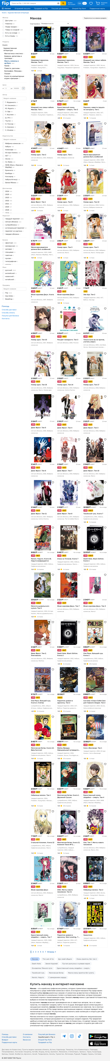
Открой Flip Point (79, 8)
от (6, 88)
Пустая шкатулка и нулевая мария (76, 964)
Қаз (79, 3)
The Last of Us (48, 959)
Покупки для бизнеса (10, 316)
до (16, 88)
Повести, (12, 68)
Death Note (36, 964)
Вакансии (27, 1040)
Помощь (5, 1034)
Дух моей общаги (65, 959)
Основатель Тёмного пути (42, 968)
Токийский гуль (38, 973)
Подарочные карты (97, 8)
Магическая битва (56, 973)
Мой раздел (71, 4)
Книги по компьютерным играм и (14, 77)
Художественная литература (18, 13)
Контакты (6, 318)
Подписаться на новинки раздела (95, 18)
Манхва (35, 959)
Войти (70, 2)
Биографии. (13, 71)
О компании (27, 1034)
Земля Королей (51, 964)
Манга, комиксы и (11, 62)
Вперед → (51, 952)
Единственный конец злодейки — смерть (73, 968)
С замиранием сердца (57, 977)
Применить (23, 88)
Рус (84, 3)
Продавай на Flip (41, 8)
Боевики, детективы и (13, 57)
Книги (4, 13)
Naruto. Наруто (38, 977)
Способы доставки (9, 310)
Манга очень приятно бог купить (81, 973)
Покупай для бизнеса (60, 8)
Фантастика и (14, 53)
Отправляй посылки (22, 8)
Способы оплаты (8, 313)
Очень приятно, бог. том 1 (87, 959)
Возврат (5, 1040)
